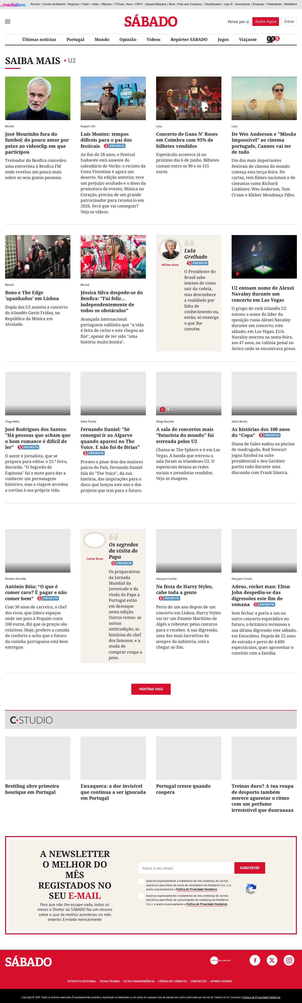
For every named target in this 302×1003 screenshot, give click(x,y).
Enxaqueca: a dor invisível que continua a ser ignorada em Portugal (113, 792)
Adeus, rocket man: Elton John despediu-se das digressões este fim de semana (261, 595)
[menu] (7, 21)
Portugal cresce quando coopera (183, 789)
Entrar (289, 21)
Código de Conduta (172, 981)
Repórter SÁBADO (189, 39)
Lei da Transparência (138, 981)
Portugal (75, 39)
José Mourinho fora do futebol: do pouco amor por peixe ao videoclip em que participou (37, 143)
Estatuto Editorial (82, 981)
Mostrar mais (151, 689)
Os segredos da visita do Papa (123, 550)
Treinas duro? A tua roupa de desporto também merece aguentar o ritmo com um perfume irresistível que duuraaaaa (263, 798)
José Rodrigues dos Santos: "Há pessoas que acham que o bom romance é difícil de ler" (37, 438)
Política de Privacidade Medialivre (196, 889)
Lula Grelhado (195, 253)
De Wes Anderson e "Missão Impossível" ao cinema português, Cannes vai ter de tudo (264, 143)
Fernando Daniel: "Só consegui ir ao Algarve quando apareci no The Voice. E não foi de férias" (110, 438)
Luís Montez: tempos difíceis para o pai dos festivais (106, 140)
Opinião (128, 39)
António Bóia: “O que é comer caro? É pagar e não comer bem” (36, 592)
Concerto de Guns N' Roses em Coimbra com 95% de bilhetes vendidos (187, 140)
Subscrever (250, 867)
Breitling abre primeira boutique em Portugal (32, 789)
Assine (265, 21)
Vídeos (153, 39)
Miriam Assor (170, 264)
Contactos (198, 981)
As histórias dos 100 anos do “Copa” (261, 432)
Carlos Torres (95, 558)
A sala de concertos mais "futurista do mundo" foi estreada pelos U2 (185, 435)
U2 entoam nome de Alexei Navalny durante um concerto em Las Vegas (263, 294)
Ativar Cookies (221, 981)
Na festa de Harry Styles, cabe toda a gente (184, 589)
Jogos (223, 39)
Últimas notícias (39, 39)
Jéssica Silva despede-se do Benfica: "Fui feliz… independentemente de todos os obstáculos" (112, 301)
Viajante (248, 39)
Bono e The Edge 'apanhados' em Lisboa (32, 295)
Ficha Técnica (110, 981)
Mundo (102, 39)
